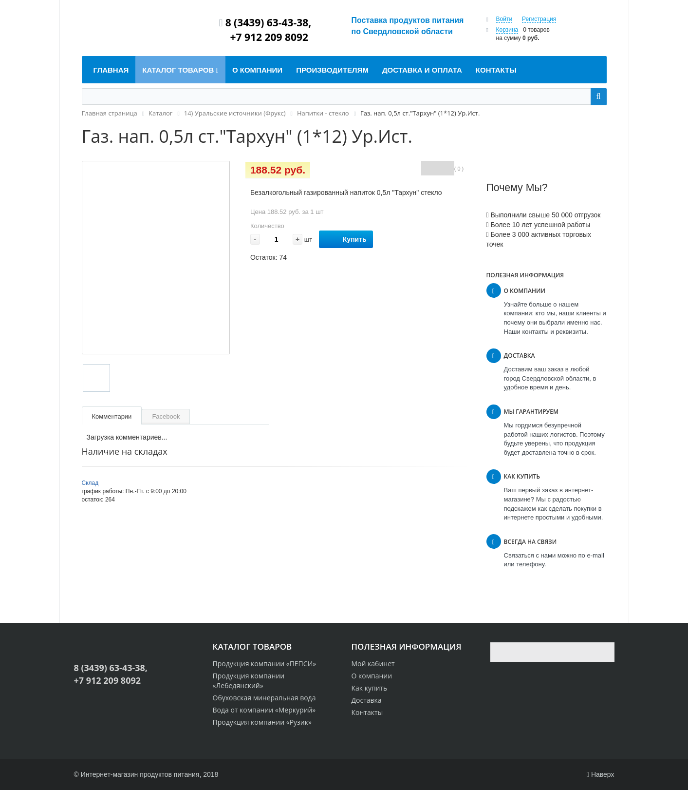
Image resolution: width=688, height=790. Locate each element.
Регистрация (539, 19)
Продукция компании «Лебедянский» (249, 680)
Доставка (367, 700)
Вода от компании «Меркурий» (264, 709)
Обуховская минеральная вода (264, 697)
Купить (346, 239)
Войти (504, 19)
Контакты (367, 712)
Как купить (370, 688)
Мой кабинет (373, 663)
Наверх (600, 774)
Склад (90, 483)
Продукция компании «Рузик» (262, 722)
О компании (372, 675)
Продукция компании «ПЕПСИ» (264, 663)
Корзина (507, 29)
